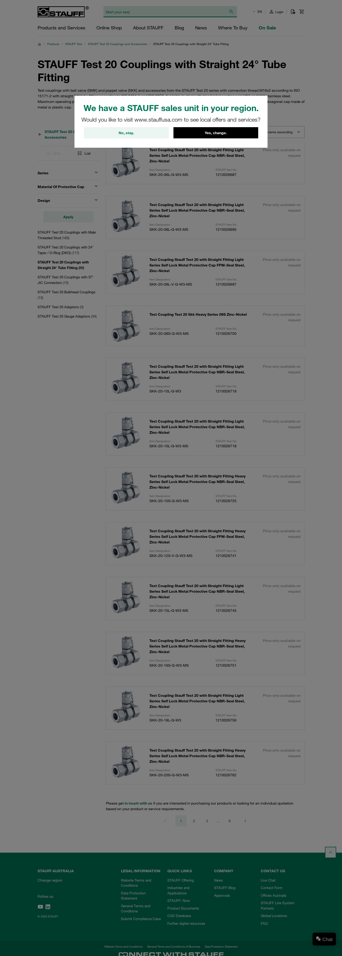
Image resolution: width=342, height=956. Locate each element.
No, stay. (126, 132)
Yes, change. (216, 132)
